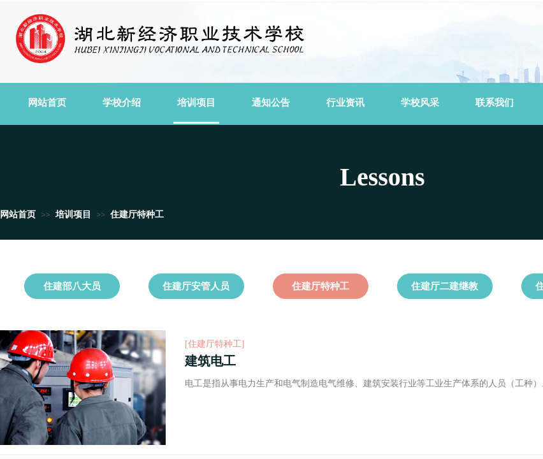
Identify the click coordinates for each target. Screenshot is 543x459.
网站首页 (18, 214)
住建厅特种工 (137, 214)
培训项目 (73, 214)
